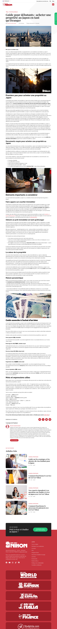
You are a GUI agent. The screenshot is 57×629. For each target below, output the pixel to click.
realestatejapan (33, 217)
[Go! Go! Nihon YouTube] (9, 562)
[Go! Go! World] (28, 575)
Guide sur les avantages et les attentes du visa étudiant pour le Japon (39, 461)
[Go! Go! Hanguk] (28, 585)
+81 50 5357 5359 (23, 551)
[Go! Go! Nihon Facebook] (6, 562)
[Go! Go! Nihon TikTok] (15, 562)
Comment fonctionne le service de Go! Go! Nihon (39, 477)
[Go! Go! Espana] (28, 596)
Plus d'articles (14, 440)
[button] (53, 4)
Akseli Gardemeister (11, 23)
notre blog (46, 414)
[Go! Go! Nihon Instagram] (12, 562)
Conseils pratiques (13, 11)
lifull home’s (12, 215)
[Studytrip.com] (28, 616)
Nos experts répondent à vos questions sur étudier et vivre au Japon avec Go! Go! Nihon (39, 492)
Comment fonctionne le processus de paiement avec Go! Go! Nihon (38, 508)
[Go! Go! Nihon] (16, 544)
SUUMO (46, 214)
